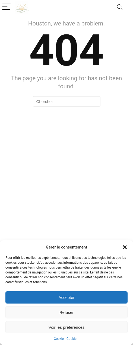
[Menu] (6, 7)
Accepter (66, 297)
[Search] (119, 7)
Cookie (59, 339)
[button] (125, 247)
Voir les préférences (67, 327)
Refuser (66, 312)
